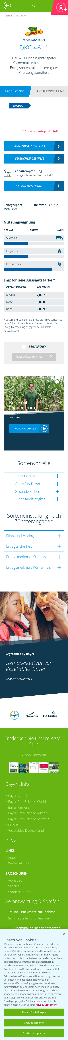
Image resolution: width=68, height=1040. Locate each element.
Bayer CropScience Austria (27, 793)
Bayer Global (17, 775)
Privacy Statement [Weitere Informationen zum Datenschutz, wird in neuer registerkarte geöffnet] (46, 1004)
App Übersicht (35, 734)
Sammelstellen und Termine (29, 898)
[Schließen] (64, 934)
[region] (34, 984)
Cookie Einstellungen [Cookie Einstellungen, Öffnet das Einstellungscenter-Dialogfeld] (34, 1012)
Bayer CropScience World (27, 781)
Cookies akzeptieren (33, 1033)
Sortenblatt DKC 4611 (29, 146)
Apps (12, 837)
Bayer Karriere (18, 787)
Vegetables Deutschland (26, 810)
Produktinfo (14, 91)
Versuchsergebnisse (29, 159)
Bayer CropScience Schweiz (28, 799)
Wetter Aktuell (18, 843)
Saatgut (13, 866)
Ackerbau (15, 860)
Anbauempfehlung (50, 91)
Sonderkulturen (20, 872)
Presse (13, 804)
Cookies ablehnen (34, 1022)
